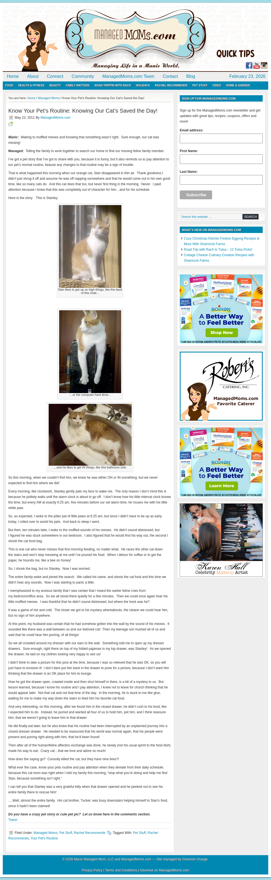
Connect (55, 76)
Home (13, 76)
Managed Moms (46, 833)
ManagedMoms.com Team (128, 76)
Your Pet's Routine (44, 838)
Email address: (221, 135)
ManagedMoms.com (66, 39)
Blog (190, 76)
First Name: (221, 156)
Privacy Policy (92, 870)
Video (216, 85)
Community (83, 76)
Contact (170, 76)
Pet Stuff (199, 85)
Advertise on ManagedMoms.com (164, 870)
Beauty (55, 85)
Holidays (143, 85)
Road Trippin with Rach (113, 85)
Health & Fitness (31, 85)
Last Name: (221, 177)
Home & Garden (238, 85)
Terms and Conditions (121, 870)
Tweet (12, 820)
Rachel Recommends (171, 85)
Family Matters (78, 85)
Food (9, 85)
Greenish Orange (195, 859)
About (33, 76)
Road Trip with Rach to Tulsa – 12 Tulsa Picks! (218, 249)
